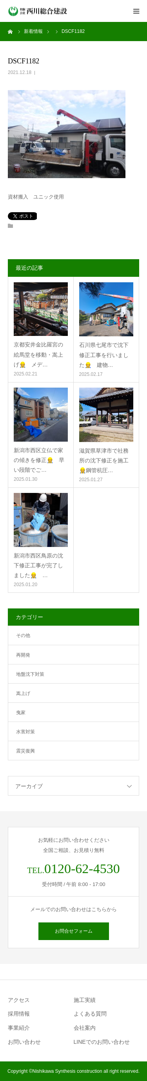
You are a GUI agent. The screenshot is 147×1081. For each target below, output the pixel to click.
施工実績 (85, 1000)
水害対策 (25, 732)
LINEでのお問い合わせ (102, 1042)
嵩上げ (23, 693)
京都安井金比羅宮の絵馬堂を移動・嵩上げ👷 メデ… (38, 354)
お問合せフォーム (74, 931)
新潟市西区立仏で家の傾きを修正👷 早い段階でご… (39, 460)
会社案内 (85, 1028)
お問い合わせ (24, 1042)
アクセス (19, 1000)
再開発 (23, 655)
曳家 (20, 712)
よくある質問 (90, 1014)
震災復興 (25, 751)
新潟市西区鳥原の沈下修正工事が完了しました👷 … (38, 565)
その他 (23, 635)
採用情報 (19, 1014)
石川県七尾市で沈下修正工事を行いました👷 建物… (104, 355)
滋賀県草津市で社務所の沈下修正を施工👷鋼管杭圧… (104, 460)
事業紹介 (19, 1028)
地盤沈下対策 (30, 674)
